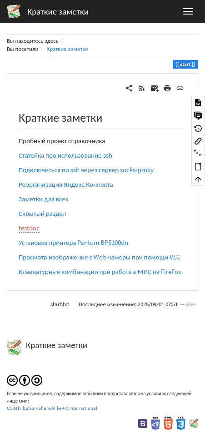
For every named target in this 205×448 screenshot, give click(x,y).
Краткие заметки (67, 49)
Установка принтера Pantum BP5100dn (73, 242)
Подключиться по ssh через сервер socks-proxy (86, 169)
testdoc (29, 228)
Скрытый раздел (42, 213)
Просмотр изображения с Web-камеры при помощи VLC (99, 257)
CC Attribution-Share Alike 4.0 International (52, 408)
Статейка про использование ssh (65, 155)
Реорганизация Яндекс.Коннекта (66, 184)
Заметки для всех (43, 198)
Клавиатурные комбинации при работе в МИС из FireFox (100, 271)
